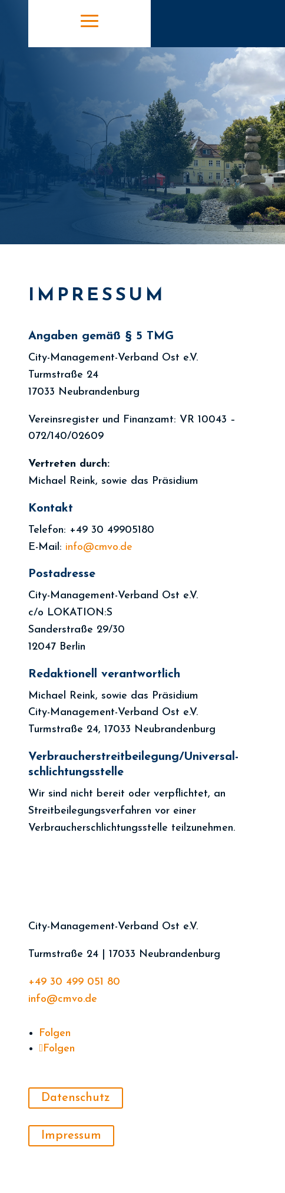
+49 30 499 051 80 (74, 982)
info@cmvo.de (62, 999)
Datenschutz (75, 1098)
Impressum (71, 1136)
